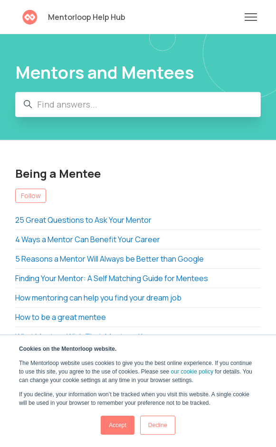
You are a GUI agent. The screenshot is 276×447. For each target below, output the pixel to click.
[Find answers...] (138, 104)
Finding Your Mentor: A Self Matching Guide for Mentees (111, 278)
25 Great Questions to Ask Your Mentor (83, 220)
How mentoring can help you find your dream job (98, 297)
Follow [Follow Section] (31, 195)
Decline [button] (157, 425)
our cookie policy (192, 371)
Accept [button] (117, 425)
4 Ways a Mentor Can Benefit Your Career (87, 239)
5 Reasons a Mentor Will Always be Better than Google (109, 259)
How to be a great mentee (60, 317)
